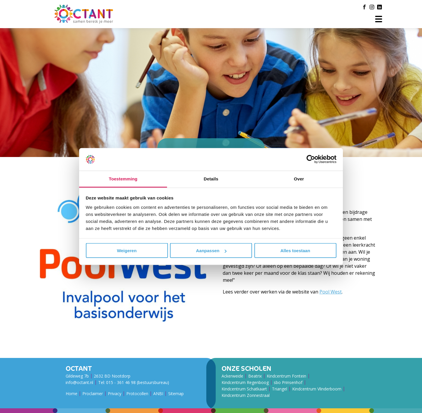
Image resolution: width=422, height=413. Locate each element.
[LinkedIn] (379, 7)
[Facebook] (364, 7)
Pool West (330, 292)
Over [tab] (299, 178)
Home (71, 393)
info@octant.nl (79, 382)
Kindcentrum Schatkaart (244, 389)
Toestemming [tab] (123, 178)
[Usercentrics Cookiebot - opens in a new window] (310, 159)
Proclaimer (92, 393)
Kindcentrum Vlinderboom (316, 389)
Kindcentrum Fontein (286, 376)
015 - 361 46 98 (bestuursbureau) (137, 382)
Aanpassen (211, 250)
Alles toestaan (295, 250)
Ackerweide (232, 376)
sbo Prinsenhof (288, 382)
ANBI (158, 393)
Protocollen (137, 393)
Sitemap (176, 393)
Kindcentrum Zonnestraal (246, 395)
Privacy (114, 393)
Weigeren (127, 250)
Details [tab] (211, 178)
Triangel (279, 389)
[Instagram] (372, 7)
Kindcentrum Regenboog (245, 382)
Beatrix (255, 376)
